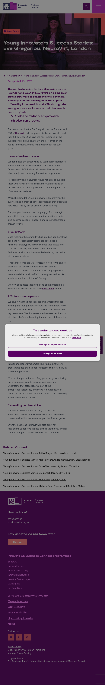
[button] (52, 344)
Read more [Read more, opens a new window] (76, 338)
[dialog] (52, 342)
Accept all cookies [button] (52, 353)
